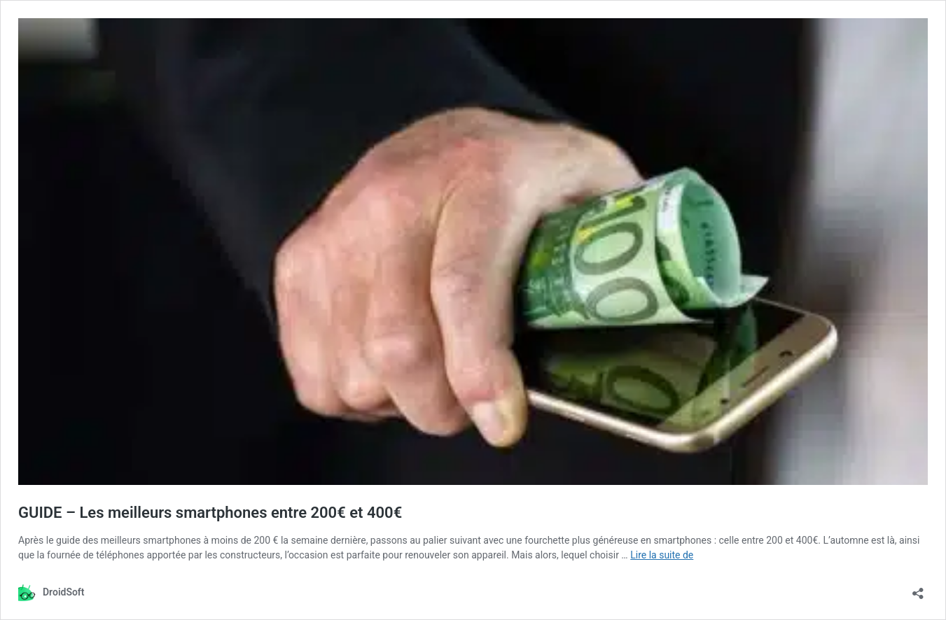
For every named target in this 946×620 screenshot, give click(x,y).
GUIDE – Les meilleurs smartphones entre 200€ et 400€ (210, 512)
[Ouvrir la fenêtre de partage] (918, 589)
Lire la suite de (661, 555)
